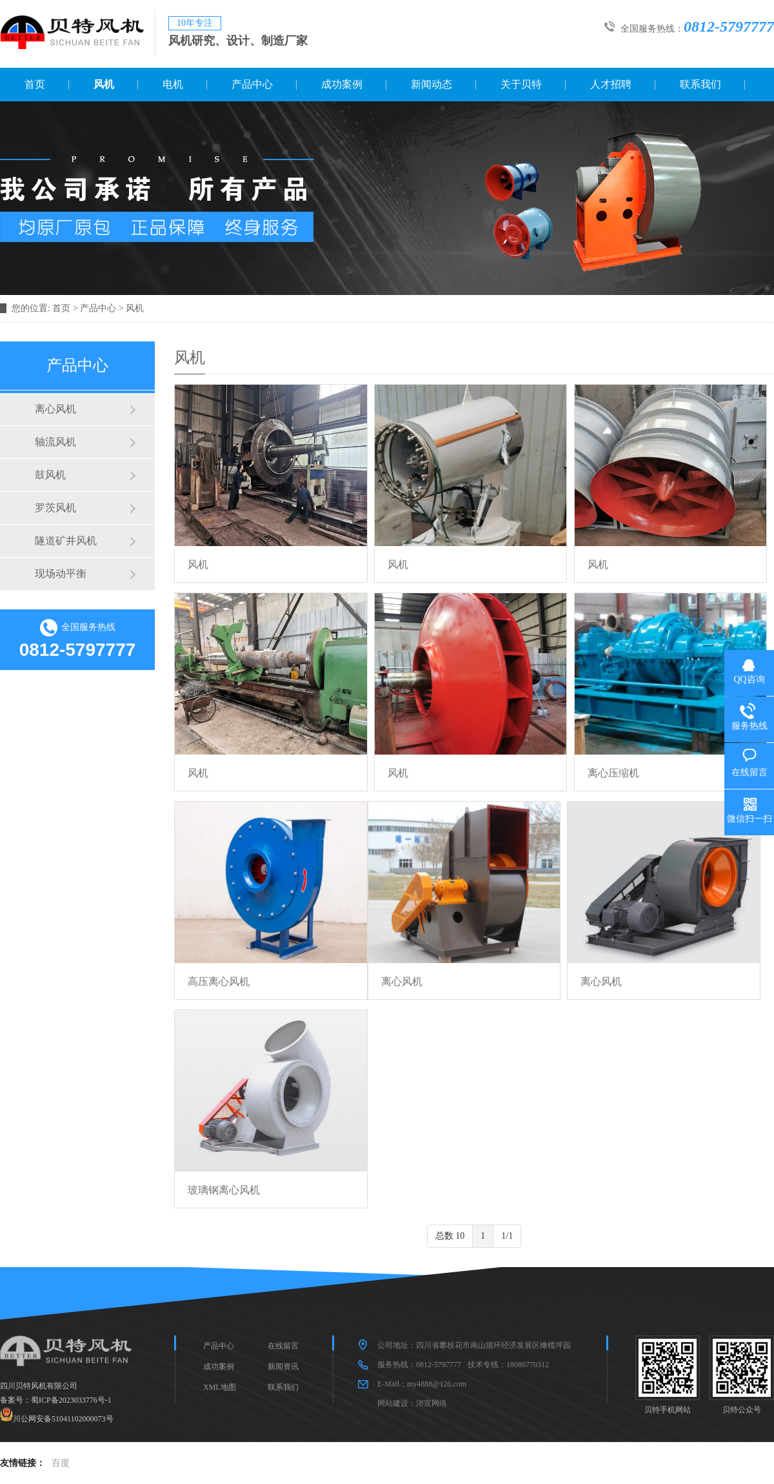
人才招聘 (610, 84)
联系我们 (700, 84)
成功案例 (341, 84)
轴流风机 (55, 441)
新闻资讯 (283, 1366)
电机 (173, 84)
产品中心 (252, 84)
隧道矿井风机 (66, 540)
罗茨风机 (55, 507)
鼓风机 (50, 474)
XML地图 (219, 1387)
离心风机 (55, 408)
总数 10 (450, 1236)
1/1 (507, 1236)
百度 (61, 1463)
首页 (35, 84)
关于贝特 (521, 84)
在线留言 (283, 1345)
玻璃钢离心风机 (224, 1189)
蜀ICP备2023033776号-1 (71, 1400)
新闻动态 (431, 84)
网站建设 (392, 1403)
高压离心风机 (219, 981)
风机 (104, 84)
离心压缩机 (613, 772)
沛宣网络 (431, 1403)
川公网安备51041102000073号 (63, 1418)
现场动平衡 (60, 573)
